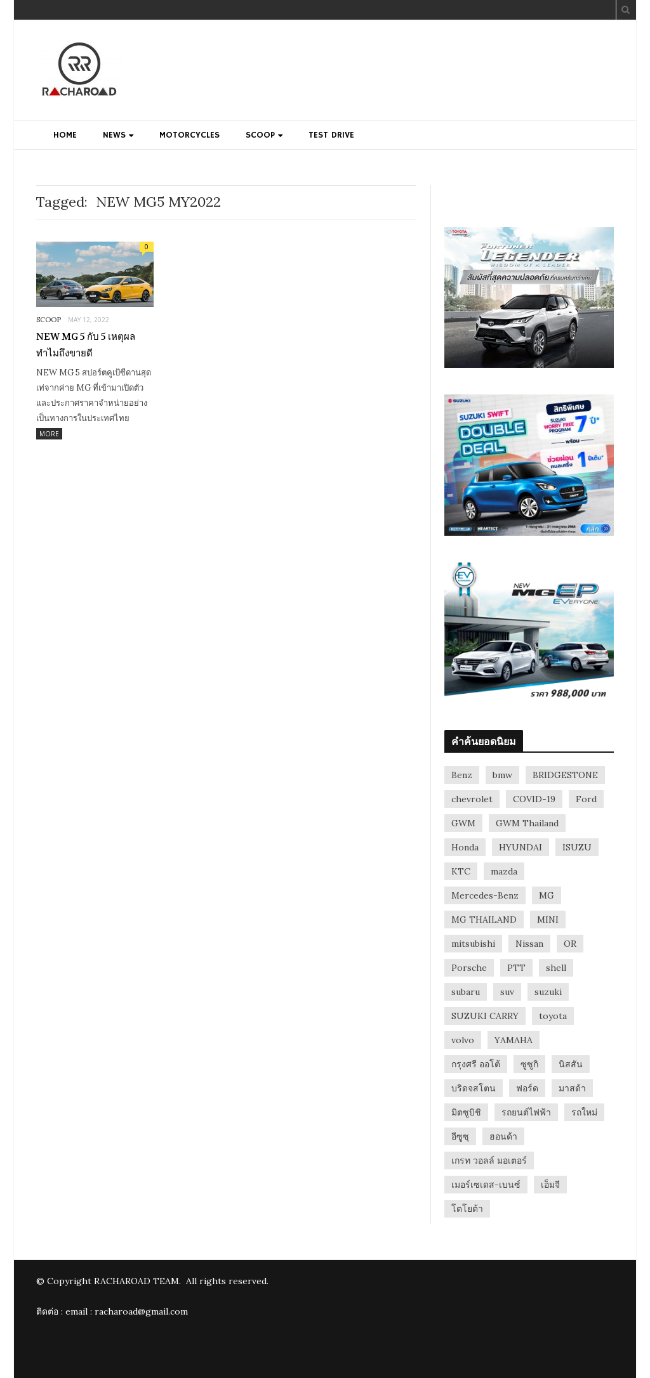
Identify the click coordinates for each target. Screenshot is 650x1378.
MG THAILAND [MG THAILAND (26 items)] (484, 919)
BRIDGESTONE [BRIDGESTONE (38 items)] (565, 775)
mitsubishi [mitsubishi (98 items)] (473, 943)
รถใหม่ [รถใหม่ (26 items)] (584, 1112)
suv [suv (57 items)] (507, 992)
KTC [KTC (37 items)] (460, 871)
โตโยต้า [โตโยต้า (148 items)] (467, 1208)
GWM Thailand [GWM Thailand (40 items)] (527, 823)
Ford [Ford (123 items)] (586, 799)
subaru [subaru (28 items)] (465, 992)
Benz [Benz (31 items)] (461, 775)
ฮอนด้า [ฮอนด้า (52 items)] (503, 1136)
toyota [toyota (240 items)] (553, 1016)
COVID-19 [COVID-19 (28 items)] (534, 799)
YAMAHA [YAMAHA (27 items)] (513, 1040)
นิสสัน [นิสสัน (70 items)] (571, 1064)
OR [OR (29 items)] (570, 943)
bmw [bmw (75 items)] (502, 775)
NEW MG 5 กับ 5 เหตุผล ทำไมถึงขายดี (85, 345)
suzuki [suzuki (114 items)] (548, 992)
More (49, 433)
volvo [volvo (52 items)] (462, 1040)
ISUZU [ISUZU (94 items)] (577, 847)
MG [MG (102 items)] (546, 895)
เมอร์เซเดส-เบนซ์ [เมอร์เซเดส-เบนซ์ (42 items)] (486, 1184)
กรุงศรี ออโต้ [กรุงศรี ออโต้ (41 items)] (475, 1064)
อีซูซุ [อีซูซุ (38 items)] (460, 1136)
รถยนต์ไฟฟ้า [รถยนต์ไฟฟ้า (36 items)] (526, 1112)
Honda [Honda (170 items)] (465, 847)
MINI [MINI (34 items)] (548, 919)
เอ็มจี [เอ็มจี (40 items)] (550, 1184)
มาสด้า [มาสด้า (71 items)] (572, 1088)
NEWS (114, 135)
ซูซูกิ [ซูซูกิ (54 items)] (529, 1064)
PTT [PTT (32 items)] (516, 967)
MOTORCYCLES (189, 135)
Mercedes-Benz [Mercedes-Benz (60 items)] (485, 895)
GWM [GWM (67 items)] (463, 823)
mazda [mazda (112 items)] (504, 871)
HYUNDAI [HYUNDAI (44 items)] (520, 847)
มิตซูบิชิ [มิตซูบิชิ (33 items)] (466, 1112)
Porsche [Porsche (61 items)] (469, 967)
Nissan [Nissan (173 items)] (529, 943)
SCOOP (260, 135)
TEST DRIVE (331, 135)
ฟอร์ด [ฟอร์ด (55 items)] (527, 1088)
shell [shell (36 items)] (556, 967)
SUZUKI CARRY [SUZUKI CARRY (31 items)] (485, 1016)
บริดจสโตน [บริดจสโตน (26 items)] (473, 1088)
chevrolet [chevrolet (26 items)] (472, 799)
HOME (65, 135)
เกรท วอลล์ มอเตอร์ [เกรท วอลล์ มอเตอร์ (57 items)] (489, 1160)
